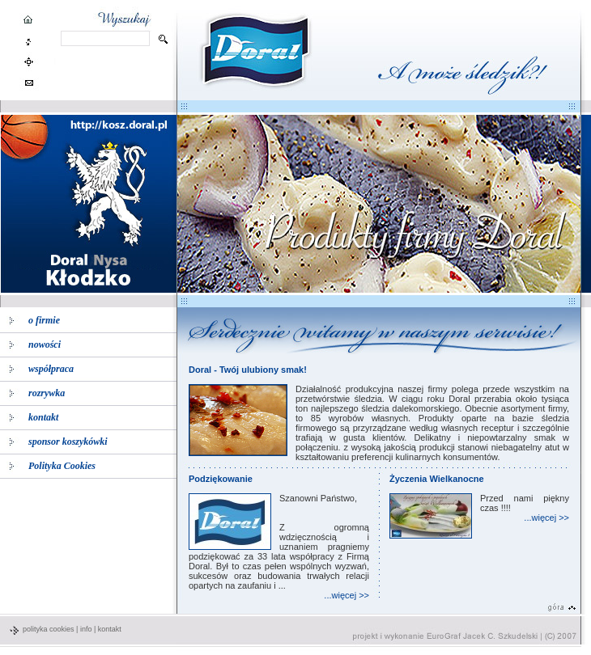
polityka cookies (48, 629)
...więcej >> (346, 595)
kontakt (109, 629)
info (86, 629)
